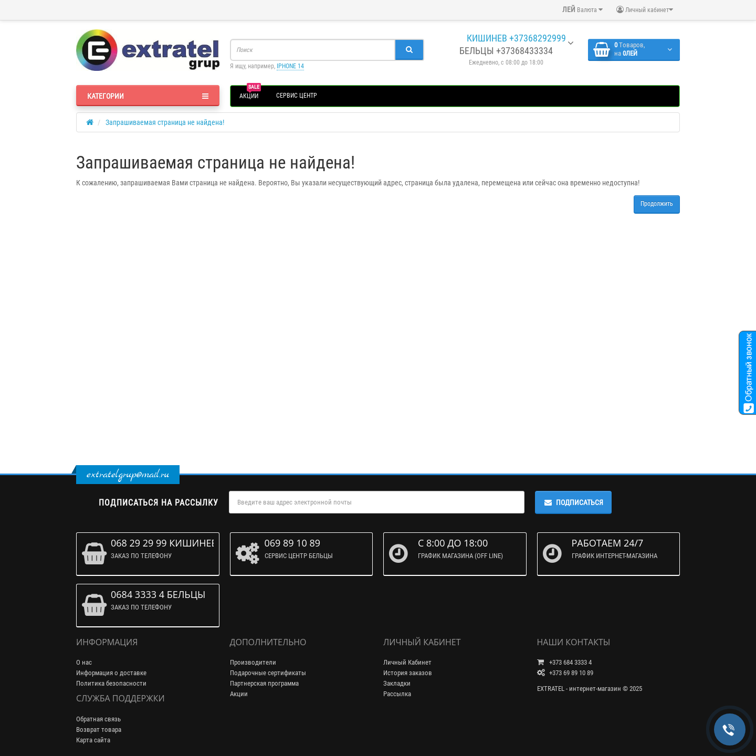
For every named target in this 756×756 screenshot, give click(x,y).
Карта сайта (93, 740)
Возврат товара (98, 729)
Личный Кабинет (407, 662)
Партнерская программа (264, 683)
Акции (239, 694)
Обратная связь (98, 719)
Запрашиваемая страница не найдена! (165, 122)
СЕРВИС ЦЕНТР (296, 95)
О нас (84, 662)
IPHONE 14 (290, 66)
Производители (253, 662)
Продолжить (656, 203)
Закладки (397, 683)
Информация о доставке (111, 673)
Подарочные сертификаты (268, 673)
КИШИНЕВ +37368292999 (515, 38)
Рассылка (397, 694)
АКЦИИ (250, 94)
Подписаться (573, 502)
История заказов (407, 673)
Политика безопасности (111, 683)
